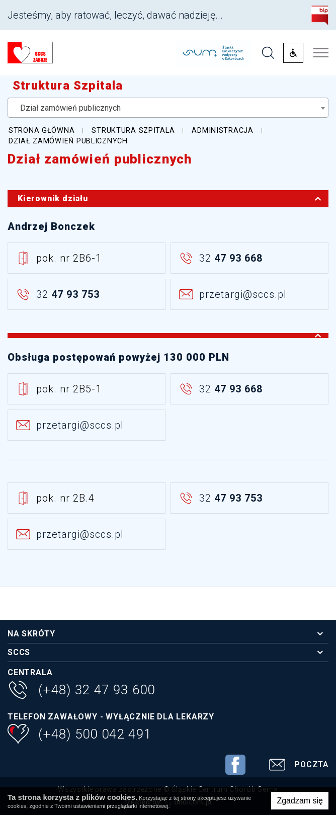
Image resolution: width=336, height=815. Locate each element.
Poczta (297, 766)
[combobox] (168, 108)
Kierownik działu (173, 198)
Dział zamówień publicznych (100, 159)
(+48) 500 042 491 (79, 735)
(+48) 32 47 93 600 (81, 691)
